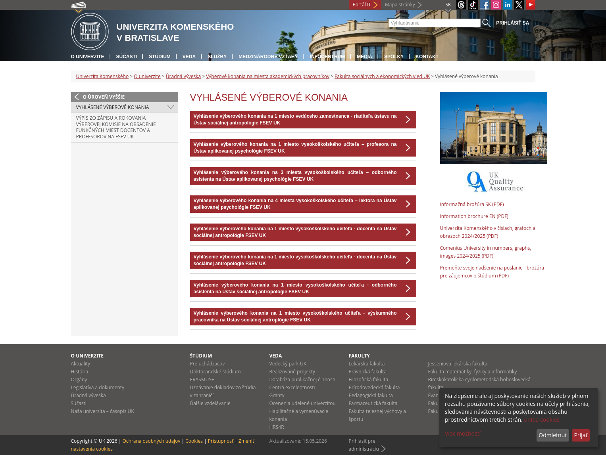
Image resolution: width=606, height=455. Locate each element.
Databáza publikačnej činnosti (302, 379)
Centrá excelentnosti (292, 387)
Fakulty (359, 355)
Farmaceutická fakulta (373, 403)
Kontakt (427, 56)
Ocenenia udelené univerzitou (302, 403)
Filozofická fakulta (369, 379)
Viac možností (463, 433)
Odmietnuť (553, 435)
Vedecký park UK (288, 363)
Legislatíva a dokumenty (98, 387)
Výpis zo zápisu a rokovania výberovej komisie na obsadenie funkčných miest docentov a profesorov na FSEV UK (116, 127)
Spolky (394, 56)
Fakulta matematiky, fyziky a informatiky (472, 371)
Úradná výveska (183, 76)
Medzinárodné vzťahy (268, 56)
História (79, 371)
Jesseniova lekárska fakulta (457, 363)
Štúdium (160, 56)
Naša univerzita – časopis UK (102, 411)
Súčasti (126, 56)
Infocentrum (327, 56)
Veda (189, 56)
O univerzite (87, 56)
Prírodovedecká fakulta (374, 387)
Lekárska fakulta (367, 363)
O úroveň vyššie (104, 97)
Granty (277, 395)
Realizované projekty (292, 371)
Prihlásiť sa (512, 23)
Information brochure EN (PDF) (474, 216)
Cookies (194, 441)
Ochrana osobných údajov (151, 441)
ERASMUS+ (202, 379)
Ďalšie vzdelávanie (210, 403)
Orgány (79, 379)
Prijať (580, 435)
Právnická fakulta (368, 371)
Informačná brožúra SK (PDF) (472, 204)
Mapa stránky (400, 4)
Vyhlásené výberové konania (112, 107)
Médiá (364, 56)
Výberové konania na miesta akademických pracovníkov (267, 76)
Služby (217, 56)
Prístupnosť (220, 441)
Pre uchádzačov (207, 363)
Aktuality (80, 363)
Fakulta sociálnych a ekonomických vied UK (382, 76)
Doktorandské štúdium (215, 371)
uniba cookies (542, 419)
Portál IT (362, 4)
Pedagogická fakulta (371, 395)
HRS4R (276, 427)
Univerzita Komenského (102, 76)
